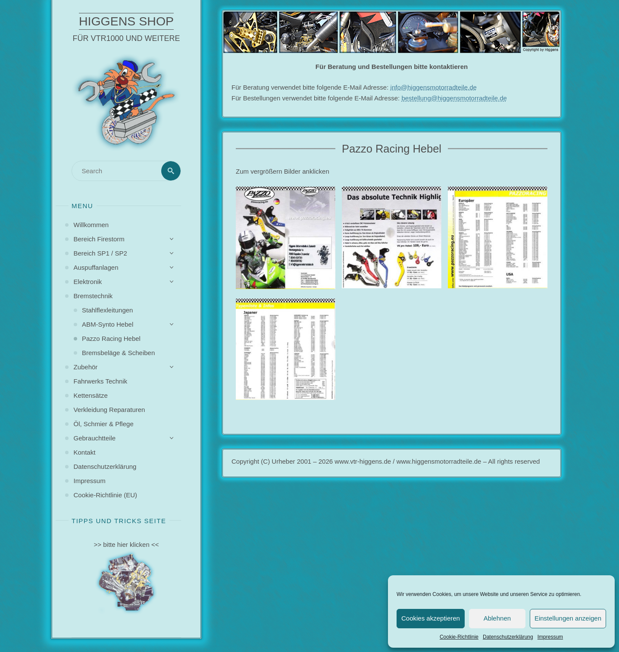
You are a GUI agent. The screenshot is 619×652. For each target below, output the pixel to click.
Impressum (550, 637)
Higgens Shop (126, 21)
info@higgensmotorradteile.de (434, 87)
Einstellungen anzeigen (568, 618)
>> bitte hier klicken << (126, 544)
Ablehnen (497, 618)
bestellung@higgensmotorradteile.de (454, 98)
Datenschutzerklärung (508, 637)
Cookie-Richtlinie (459, 637)
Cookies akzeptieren (430, 618)
